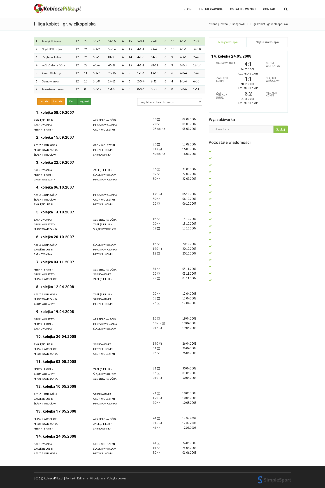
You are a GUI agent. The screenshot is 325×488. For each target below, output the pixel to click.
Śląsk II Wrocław (52, 49)
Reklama (82, 478)
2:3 (155, 303)
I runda (44, 101)
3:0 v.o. (157, 154)
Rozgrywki (238, 24)
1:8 (155, 253)
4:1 (155, 418)
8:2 (155, 174)
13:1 (156, 194)
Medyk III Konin (51, 41)
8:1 (155, 269)
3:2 (155, 453)
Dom (72, 101)
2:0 (155, 124)
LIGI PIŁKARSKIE (211, 9)
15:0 (156, 398)
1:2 (155, 318)
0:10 (156, 378)
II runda (57, 101)
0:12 (156, 328)
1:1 (155, 448)
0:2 (155, 298)
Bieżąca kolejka (228, 42)
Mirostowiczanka (53, 89)
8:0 (155, 179)
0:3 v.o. (157, 129)
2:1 (155, 368)
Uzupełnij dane (248, 73)
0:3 (155, 353)
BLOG (187, 9)
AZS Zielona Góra (53, 65)
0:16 (156, 423)
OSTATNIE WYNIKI (243, 9)
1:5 (155, 244)
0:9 (155, 228)
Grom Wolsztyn (52, 73)
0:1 (155, 348)
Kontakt (270, 9)
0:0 (155, 224)
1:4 (155, 219)
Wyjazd (84, 101)
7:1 (155, 393)
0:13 (156, 149)
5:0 (155, 199)
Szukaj (280, 129)
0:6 (155, 169)
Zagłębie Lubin (51, 57)
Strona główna (218, 24)
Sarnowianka (50, 81)
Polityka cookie (116, 478)
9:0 (155, 403)
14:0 (156, 344)
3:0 (155, 119)
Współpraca (97, 478)
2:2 (155, 203)
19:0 (156, 249)
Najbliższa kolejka (267, 42)
